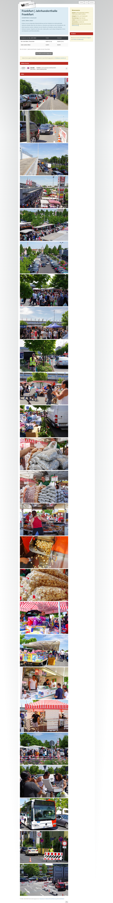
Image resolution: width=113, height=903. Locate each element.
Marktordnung (75, 25)
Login (86, 2)
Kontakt (92, 2)
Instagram (88, 38)
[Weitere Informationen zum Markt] (66, 68)
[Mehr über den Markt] (23, 68)
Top (67, 902)
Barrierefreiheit (60, 899)
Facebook (83, 38)
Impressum (42, 899)
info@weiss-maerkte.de (60, 58)
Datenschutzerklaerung (51, 899)
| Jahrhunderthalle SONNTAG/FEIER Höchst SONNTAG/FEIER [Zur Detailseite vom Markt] (46, 68)
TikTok (74, 39)
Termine (81, 2)
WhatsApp (81, 39)
